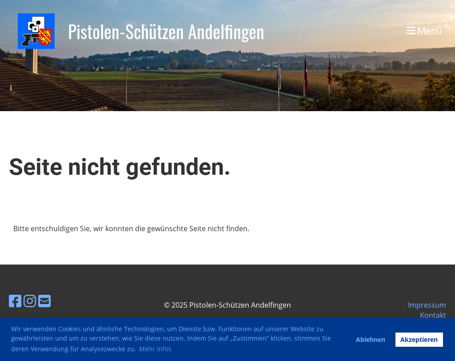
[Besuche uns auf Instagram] (30, 300)
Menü (424, 30)
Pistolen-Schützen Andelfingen (166, 31)
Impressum (427, 305)
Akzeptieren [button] (419, 339)
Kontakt (433, 315)
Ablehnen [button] (370, 339)
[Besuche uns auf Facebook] (15, 300)
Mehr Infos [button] (155, 349)
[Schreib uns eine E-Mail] (44, 300)
